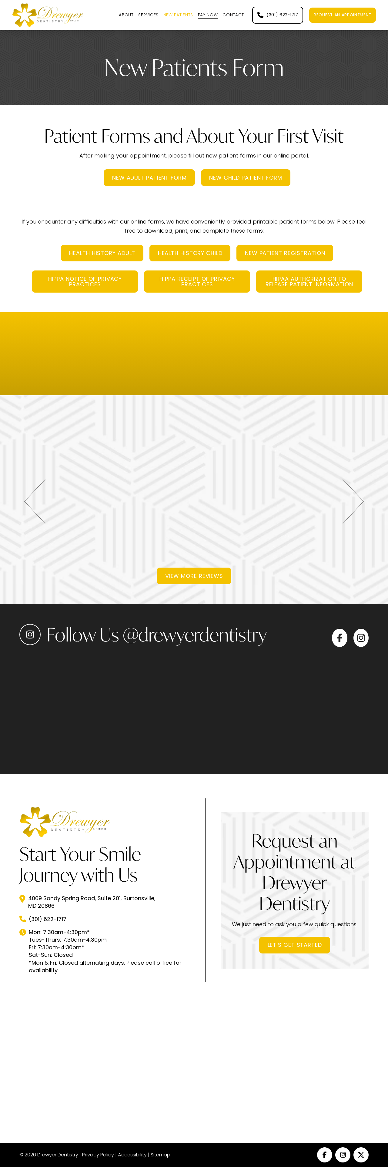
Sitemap (160, 1154)
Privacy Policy (98, 1154)
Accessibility (132, 1154)
